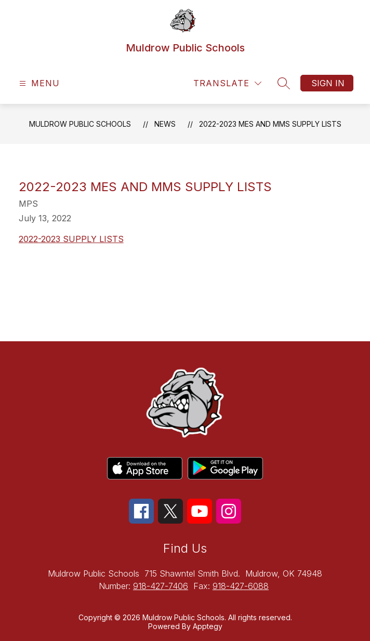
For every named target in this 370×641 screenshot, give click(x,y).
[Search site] (284, 83)
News (165, 123)
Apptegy (207, 626)
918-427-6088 (241, 586)
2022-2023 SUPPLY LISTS (71, 239)
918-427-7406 (160, 586)
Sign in (328, 83)
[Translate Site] (227, 83)
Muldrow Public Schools (80, 123)
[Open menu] (38, 83)
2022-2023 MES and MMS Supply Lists (270, 123)
